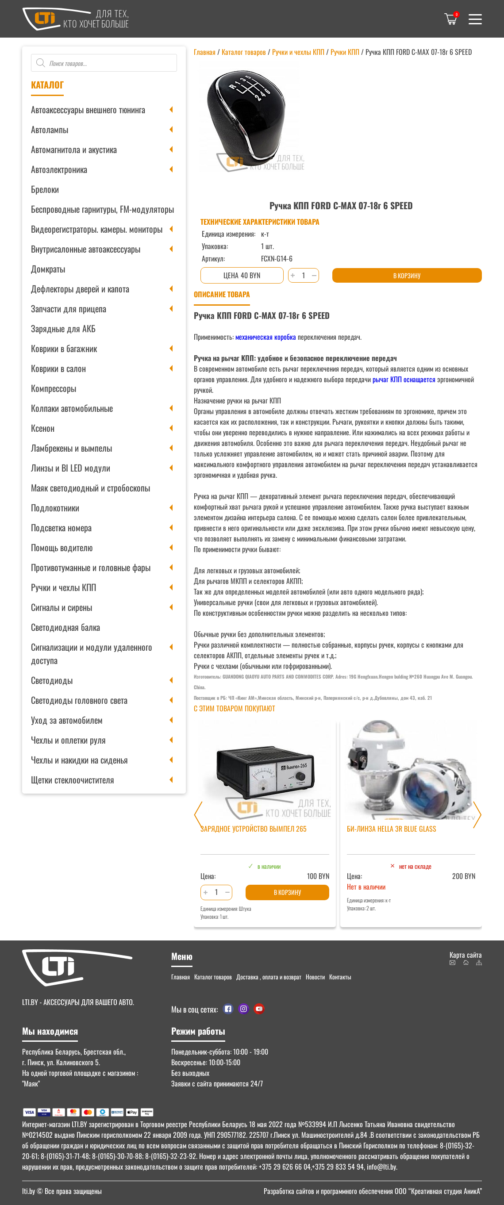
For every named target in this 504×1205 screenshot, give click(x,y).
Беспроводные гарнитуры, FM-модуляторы (102, 208)
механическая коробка (265, 336)
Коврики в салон (58, 368)
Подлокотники (55, 507)
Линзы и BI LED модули (70, 467)
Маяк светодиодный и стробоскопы (90, 487)
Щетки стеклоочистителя (72, 779)
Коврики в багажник (64, 348)
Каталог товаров (244, 51)
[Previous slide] (198, 815)
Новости (315, 976)
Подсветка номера (61, 527)
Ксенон (42, 427)
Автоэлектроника (59, 169)
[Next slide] (477, 815)
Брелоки (45, 189)
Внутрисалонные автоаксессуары (85, 248)
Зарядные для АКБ (63, 328)
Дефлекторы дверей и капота (80, 288)
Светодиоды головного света (79, 699)
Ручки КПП (345, 51)
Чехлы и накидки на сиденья (79, 759)
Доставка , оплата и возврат (268, 976)
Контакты (340, 976)
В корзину (406, 275)
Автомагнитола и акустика (74, 149)
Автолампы (49, 129)
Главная (204, 51)
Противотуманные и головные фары (90, 567)
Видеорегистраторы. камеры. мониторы (96, 228)
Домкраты (48, 268)
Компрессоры (53, 388)
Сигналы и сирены (61, 607)
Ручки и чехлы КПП (63, 587)
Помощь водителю (61, 547)
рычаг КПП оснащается (404, 379)
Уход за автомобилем (67, 719)
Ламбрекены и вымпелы (71, 447)
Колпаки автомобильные (72, 407)
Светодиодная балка (65, 626)
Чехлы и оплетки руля (68, 739)
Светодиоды (52, 680)
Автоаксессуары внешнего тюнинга (88, 109)
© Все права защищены (62, 1191)
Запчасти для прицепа (68, 308)
